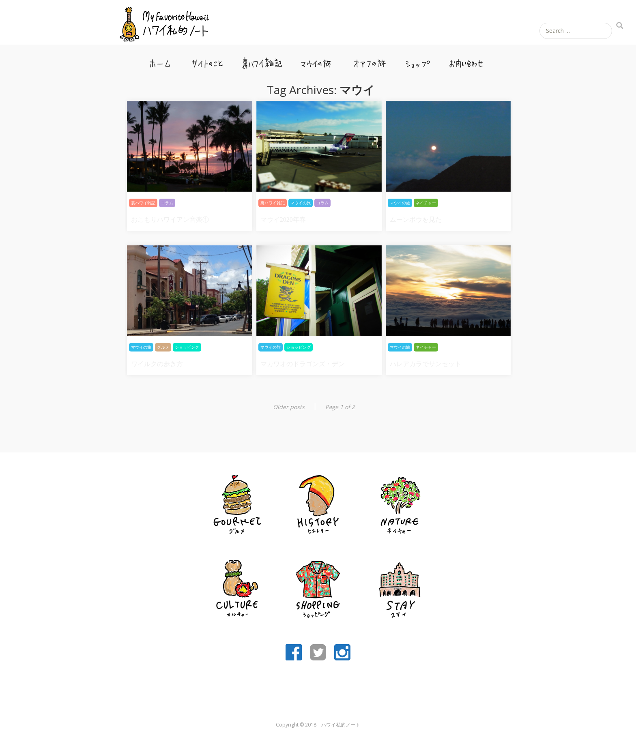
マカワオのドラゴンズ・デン (302, 363)
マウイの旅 (316, 61)
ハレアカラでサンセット (425, 363)
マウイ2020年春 (283, 219)
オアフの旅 (370, 61)
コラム (167, 203)
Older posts (289, 407)
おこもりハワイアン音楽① (170, 219)
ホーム (161, 61)
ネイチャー (426, 203)
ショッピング (187, 347)
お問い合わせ (467, 61)
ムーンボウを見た (416, 219)
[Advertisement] (318, 691)
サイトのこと (207, 61)
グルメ (163, 347)
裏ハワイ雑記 (261, 61)
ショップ (416, 61)
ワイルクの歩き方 (157, 363)
